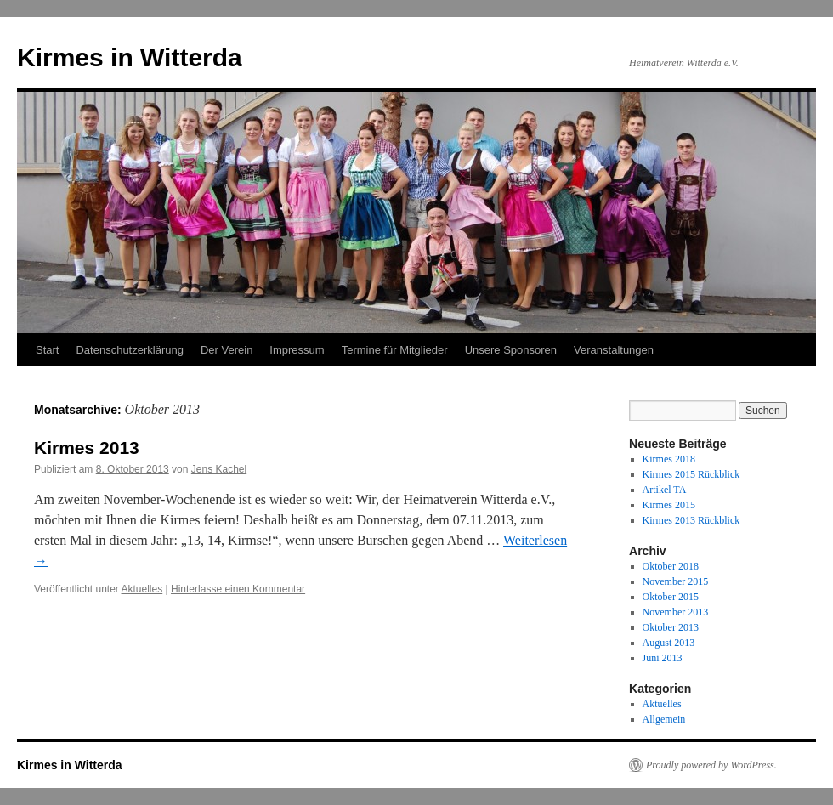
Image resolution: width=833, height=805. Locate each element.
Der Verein (226, 349)
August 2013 (669, 643)
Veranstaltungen (614, 349)
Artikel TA (665, 490)
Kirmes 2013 (86, 447)
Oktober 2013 (671, 627)
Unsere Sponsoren (511, 349)
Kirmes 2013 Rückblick (691, 520)
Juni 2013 (663, 658)
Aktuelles (142, 589)
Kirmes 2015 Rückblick (691, 474)
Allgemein (664, 719)
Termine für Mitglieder (395, 349)
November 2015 (676, 581)
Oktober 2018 (671, 566)
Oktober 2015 (671, 597)
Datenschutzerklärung (129, 349)
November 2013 (676, 612)
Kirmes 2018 (669, 459)
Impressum (296, 349)
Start (47, 349)
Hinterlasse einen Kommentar (238, 589)
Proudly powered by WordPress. (711, 765)
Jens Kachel (218, 469)
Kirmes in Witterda (129, 57)
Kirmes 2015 (669, 505)
